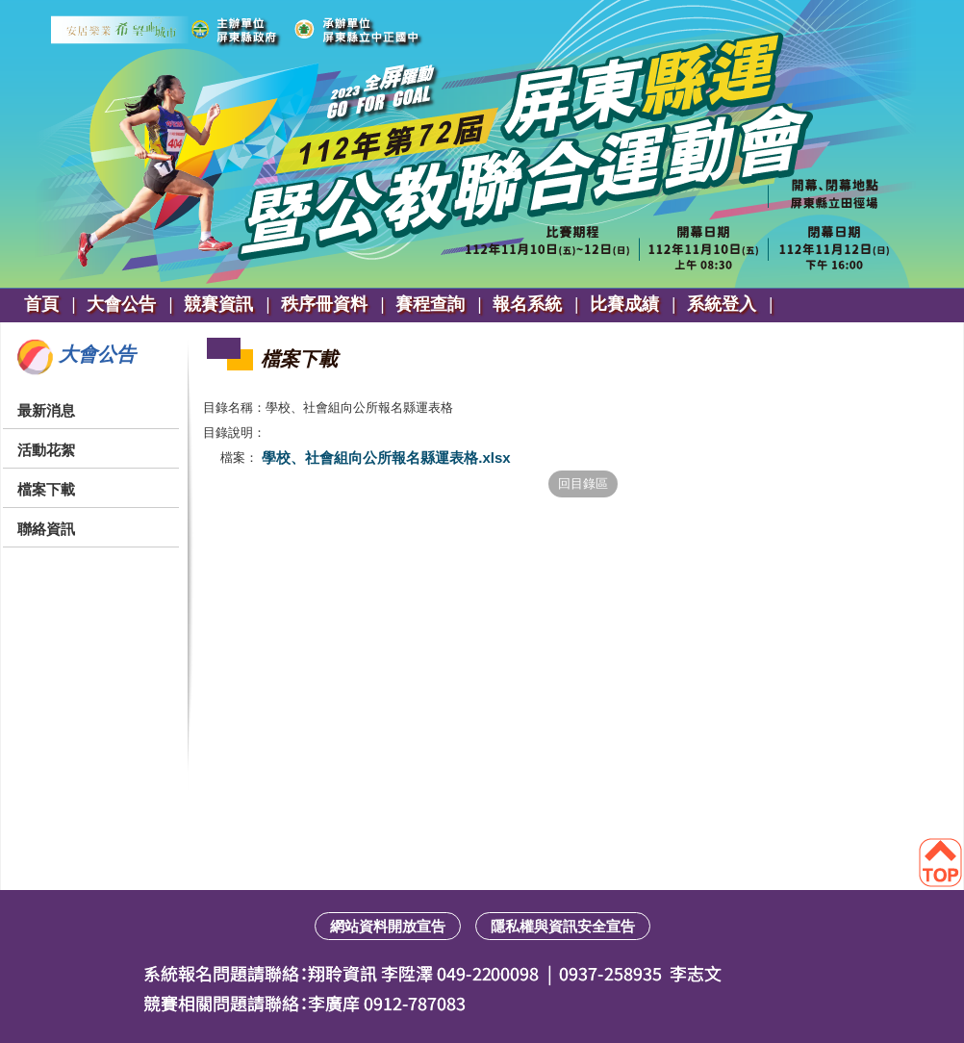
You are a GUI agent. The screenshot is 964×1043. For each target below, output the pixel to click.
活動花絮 (46, 450)
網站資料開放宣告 (387, 926)
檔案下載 (46, 489)
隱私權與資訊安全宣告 (563, 926)
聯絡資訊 (46, 529)
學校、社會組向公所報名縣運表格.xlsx (384, 457)
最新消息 (46, 410)
